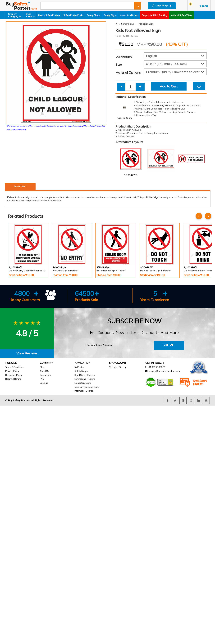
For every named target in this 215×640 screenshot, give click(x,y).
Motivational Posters (84, 379)
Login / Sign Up (161, 5)
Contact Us (45, 375)
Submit (169, 345)
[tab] (27, 353)
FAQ (42, 379)
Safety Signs (110, 15)
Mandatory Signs (82, 383)
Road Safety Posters (84, 375)
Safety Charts (93, 15)
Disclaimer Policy (13, 375)
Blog (42, 367)
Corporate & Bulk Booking (154, 15)
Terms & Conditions (14, 367)
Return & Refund (13, 379)
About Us (44, 371)
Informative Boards (129, 15)
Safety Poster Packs (73, 15)
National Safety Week (181, 15)
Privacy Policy (12, 371)
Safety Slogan (81, 371)
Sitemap (44, 383)
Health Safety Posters (49, 15)
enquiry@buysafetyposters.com (164, 371)
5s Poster (79, 367)
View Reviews (26, 353)
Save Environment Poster (87, 387)
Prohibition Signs (146, 24)
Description (20, 186)
